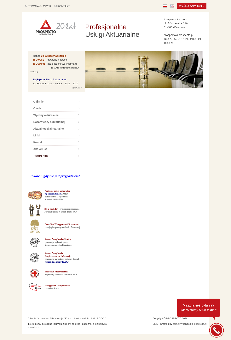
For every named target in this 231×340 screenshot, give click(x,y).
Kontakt (56, 142)
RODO (100, 318)
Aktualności (81, 318)
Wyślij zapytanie (191, 5)
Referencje (56, 155)
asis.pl (176, 324)
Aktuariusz (56, 149)
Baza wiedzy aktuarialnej (56, 121)
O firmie (56, 101)
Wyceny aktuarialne (56, 115)
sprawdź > (76, 87)
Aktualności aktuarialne (56, 128)
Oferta (56, 108)
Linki (56, 135)
